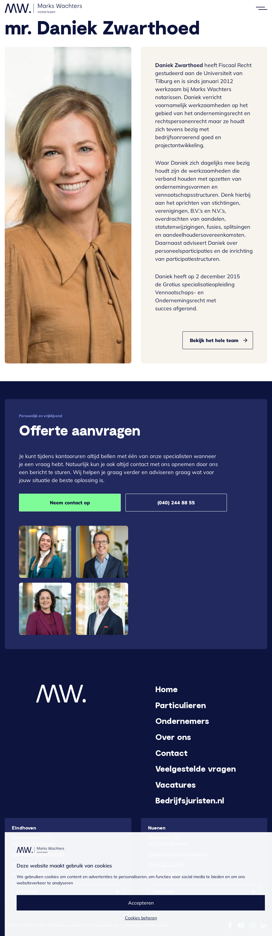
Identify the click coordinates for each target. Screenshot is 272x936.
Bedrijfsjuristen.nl (189, 800)
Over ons (173, 737)
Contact (171, 753)
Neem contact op (70, 503)
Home (166, 689)
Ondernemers (182, 721)
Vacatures (175, 784)
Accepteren (141, 903)
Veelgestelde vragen (195, 768)
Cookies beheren (141, 918)
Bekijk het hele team (214, 340)
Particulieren (180, 705)
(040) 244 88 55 (176, 503)
